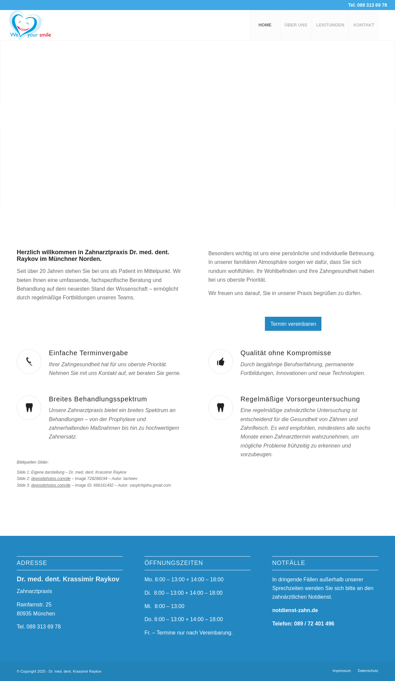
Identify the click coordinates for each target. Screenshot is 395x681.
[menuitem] (265, 25)
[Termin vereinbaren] (293, 324)
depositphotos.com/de (50, 478)
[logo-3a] (41, 25)
